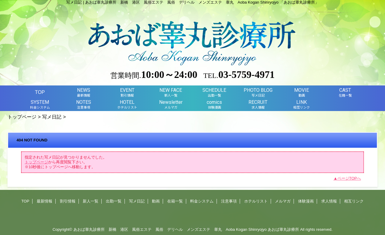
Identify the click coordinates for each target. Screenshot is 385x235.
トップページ (22, 116)
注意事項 (229, 201)
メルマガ (283, 201)
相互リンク (354, 201)
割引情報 (67, 201)
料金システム (202, 201)
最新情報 (44, 201)
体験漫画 (306, 201)
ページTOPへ (349, 178)
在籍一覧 (175, 201)
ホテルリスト (256, 201)
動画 (156, 201)
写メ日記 (51, 116)
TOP (40, 92)
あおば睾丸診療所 (283, 229)
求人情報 (329, 201)
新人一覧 (90, 201)
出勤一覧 (114, 201)
